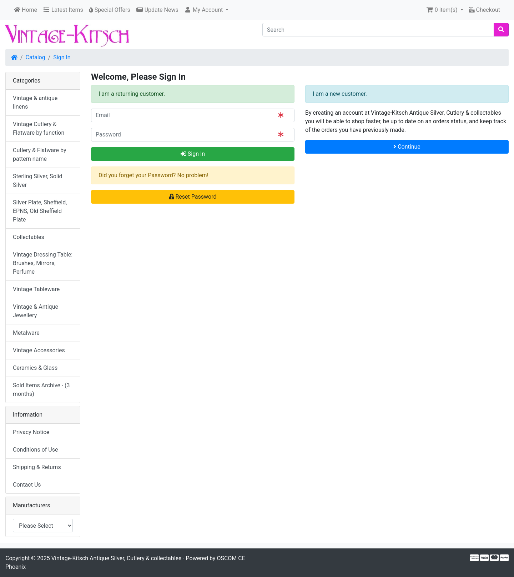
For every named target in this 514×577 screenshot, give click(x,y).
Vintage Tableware (36, 289)
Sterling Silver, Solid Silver (37, 180)
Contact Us (27, 484)
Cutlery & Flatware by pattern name (39, 154)
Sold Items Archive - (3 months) (41, 389)
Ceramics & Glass (35, 367)
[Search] (378, 29)
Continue (406, 146)
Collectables (28, 237)
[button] (206, 10)
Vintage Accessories (39, 350)
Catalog (35, 57)
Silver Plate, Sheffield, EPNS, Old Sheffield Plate (40, 211)
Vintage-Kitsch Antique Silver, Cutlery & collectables (116, 558)
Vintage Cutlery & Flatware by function (38, 128)
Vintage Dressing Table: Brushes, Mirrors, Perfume (42, 263)
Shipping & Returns (37, 467)
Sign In (61, 57)
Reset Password (193, 196)
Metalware (26, 332)
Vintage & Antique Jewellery (35, 311)
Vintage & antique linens (35, 102)
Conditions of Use (35, 449)
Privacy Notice (31, 432)
